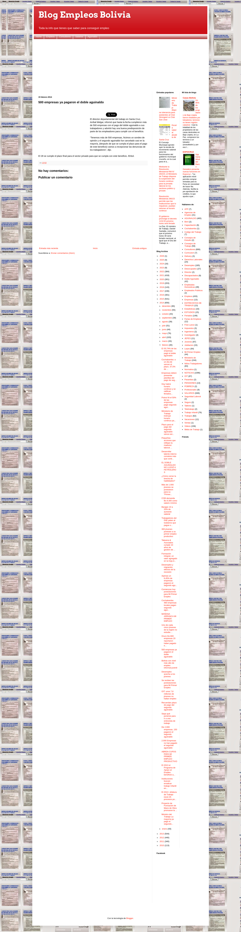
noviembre (167, 310)
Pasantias (188, 379)
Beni (186, 222)
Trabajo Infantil (191, 412)
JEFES (187, 338)
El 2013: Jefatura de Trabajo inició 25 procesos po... (169, 795)
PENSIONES (190, 383)
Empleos (50, 36)
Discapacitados (191, 275)
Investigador (189, 335)
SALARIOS (189, 393)
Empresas (189, 299)
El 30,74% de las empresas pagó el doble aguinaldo (169, 352)
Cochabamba (190, 228)
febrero (165, 345)
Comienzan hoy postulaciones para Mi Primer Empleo (169, 593)
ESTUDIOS (189, 312)
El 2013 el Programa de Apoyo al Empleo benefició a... (168, 770)
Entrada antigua (139, 248)
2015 (162, 299)
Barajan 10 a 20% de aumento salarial (167, 510)
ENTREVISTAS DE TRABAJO (192, 304)
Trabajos (188, 416)
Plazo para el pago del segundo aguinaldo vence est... (168, 429)
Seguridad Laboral (192, 396)
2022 (162, 271)
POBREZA (189, 386)
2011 (162, 841)
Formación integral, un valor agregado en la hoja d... (169, 557)
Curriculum (189, 253)
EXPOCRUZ (188, 152)
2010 (162, 845)
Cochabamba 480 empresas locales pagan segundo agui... (169, 605)
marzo (165, 341)
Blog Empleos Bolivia (84, 15)
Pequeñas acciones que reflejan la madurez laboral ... (169, 443)
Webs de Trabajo (192, 429)
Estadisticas (189, 309)
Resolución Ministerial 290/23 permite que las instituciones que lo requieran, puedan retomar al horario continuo (167, 203)
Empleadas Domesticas (189, 286)
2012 (162, 837)
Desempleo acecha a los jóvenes (168, 674)
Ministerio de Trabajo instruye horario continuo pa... (169, 416)
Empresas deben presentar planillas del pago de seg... (169, 376)
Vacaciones (189, 419)
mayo (164, 333)
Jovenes (188, 342)
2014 (162, 303)
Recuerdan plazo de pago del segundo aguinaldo (169, 706)
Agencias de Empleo (190, 213)
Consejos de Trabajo (190, 244)
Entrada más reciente (48, 248)
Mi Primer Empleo (192, 352)
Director (188, 272)
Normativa (189, 369)
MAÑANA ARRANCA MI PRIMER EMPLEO (169, 617)
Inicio (95, 248)
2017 (162, 291)
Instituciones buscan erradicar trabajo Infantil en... (169, 783)
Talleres (187, 406)
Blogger (129, 918)
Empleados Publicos (193, 290)
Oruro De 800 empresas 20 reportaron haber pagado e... (169, 641)
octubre (165, 314)
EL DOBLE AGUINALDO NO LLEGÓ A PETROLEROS (169, 467)
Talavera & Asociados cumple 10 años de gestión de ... (168, 545)
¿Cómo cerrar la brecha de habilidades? (169, 478)
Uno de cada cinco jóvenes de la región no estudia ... (169, 628)
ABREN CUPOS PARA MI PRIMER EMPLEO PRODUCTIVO (169, 756)
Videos (187, 426)
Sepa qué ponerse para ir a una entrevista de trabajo (169, 718)
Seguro (187, 402)
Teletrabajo (189, 409)
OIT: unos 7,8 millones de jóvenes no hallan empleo (169, 695)
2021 (162, 275)
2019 (162, 283)
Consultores (65, 36)
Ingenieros (189, 331)
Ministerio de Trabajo (190, 359)
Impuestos (189, 328)
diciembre (166, 306)
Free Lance (189, 325)
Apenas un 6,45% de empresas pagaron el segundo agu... (169, 580)
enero (165, 829)
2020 (162, 279)
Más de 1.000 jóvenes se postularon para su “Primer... (168, 489)
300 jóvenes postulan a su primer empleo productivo (169, 532)
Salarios (79, 36)
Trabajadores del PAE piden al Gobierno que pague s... (169, 521)
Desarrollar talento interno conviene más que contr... (169, 455)
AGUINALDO (190, 218)
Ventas (187, 423)
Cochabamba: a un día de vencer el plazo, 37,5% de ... (169, 364)
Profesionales (190, 390)
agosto (165, 321)
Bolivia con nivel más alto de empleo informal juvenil (169, 664)
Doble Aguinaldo (191, 279)
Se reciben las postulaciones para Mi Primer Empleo (169, 684)
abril (164, 337)
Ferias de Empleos (192, 319)
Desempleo (189, 265)
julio (164, 325)
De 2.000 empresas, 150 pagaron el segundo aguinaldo (169, 732)
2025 (162, 260)
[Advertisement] (120, 65)
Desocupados (190, 269)
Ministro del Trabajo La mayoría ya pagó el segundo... (168, 819)
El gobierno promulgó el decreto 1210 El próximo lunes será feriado (168, 220)
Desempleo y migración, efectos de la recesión (168, 568)
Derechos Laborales (193, 259)
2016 (162, 295)
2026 (162, 256)
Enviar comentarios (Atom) (63, 253)
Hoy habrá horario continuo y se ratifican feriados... (169, 389)
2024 (162, 264)
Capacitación (190, 225)
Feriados (188, 315)
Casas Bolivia (189, 98)
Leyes (187, 349)
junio (164, 329)
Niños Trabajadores (193, 363)
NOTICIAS (189, 373)
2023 (162, 268)
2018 (162, 287)
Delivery (188, 256)
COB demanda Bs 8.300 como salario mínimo (169, 500)
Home (39, 36)
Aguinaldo (92, 36)
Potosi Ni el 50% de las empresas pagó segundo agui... (169, 402)
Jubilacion (188, 345)
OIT (186, 376)
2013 (162, 834)
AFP (186, 209)
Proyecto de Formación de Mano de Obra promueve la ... (169, 807)
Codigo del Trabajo (192, 232)
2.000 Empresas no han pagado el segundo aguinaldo (169, 744)
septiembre (167, 318)
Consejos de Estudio (190, 239)
